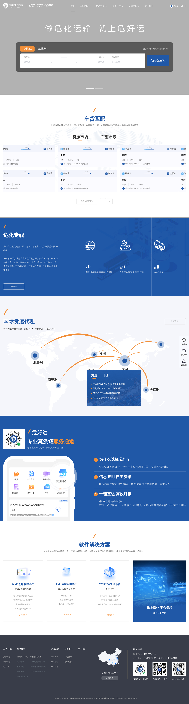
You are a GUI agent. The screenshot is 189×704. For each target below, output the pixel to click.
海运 (94, 375)
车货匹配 (84, 6)
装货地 (27, 57)
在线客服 (184, 344)
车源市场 (109, 137)
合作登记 (54, 667)
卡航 (106, 375)
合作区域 (54, 657)
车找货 (42, 48)
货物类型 (115, 57)
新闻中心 (133, 6)
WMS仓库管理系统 (38, 667)
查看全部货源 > (87, 201)
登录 (174, 6)
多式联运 (20, 667)
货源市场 (80, 137)
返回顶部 (184, 365)
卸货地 (101, 57)
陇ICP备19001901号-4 (128, 698)
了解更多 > (13, 286)
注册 (183, 6)
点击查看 (110, 678)
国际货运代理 (22, 677)
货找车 (27, 48)
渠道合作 (116, 6)
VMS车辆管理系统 (37, 672)
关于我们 (149, 6)
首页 (73, 6)
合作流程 (54, 662)
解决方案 (100, 6)
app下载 (6, 667)
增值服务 (20, 672)
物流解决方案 (22, 657)
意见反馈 (184, 355)
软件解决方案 (35, 657)
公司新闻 (68, 657)
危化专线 (20, 662)
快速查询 (158, 60)
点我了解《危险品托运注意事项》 (156, 49)
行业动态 (68, 662)
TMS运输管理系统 (37, 662)
